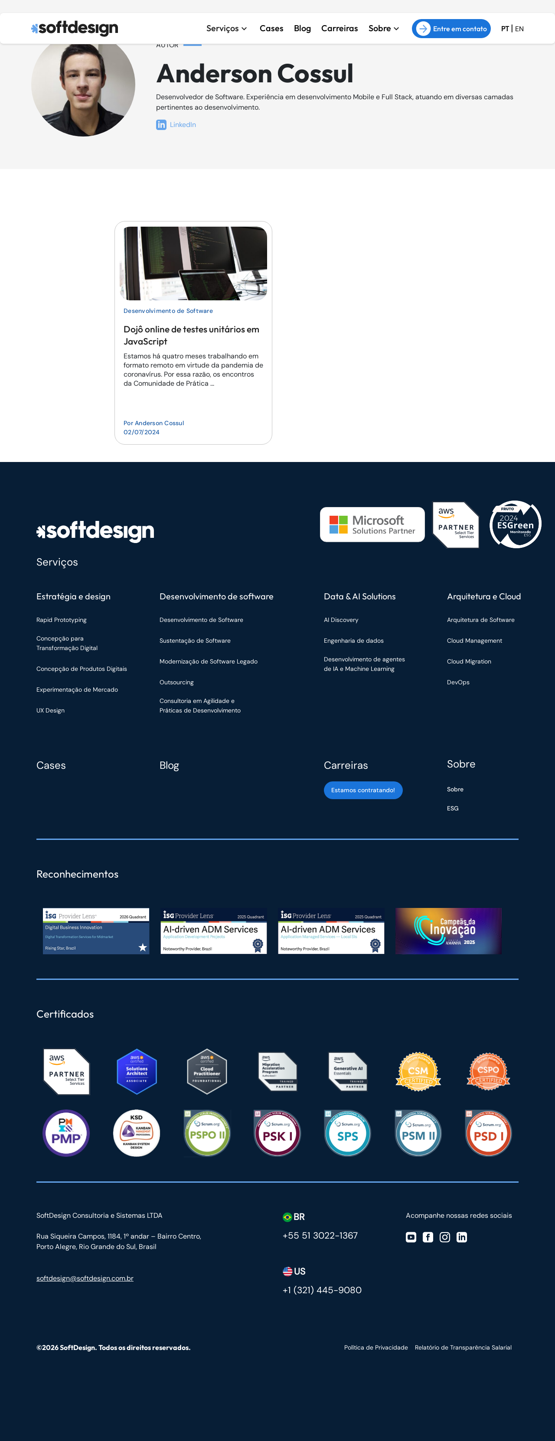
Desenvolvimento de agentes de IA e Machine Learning (364, 664)
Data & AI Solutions (360, 596)
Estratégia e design (73, 596)
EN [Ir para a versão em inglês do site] (519, 28)
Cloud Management (474, 640)
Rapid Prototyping (62, 620)
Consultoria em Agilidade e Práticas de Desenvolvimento (200, 705)
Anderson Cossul (159, 423)
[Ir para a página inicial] (74, 28)
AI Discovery (341, 620)
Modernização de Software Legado (209, 661)
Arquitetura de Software (481, 620)
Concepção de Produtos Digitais (81, 669)
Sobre (379, 28)
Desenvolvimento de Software (168, 311)
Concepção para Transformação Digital (67, 643)
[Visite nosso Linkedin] (462, 1236)
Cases (269, 28)
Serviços (220, 28)
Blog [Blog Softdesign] (169, 765)
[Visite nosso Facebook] (428, 1236)
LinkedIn (176, 125)
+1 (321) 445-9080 (322, 1290)
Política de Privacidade (376, 1347)
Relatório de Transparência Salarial (463, 1347)
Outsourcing (177, 682)
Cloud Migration (469, 661)
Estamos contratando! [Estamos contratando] (363, 790)
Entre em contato (451, 28)
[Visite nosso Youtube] (411, 1236)
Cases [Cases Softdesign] (51, 765)
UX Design (50, 710)
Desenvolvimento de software (217, 596)
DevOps (458, 682)
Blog (300, 28)
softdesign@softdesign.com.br (85, 1278)
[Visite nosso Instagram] (445, 1236)
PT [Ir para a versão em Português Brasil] (505, 28)
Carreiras (339, 28)
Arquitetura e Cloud (484, 596)
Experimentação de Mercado (77, 689)
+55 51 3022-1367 (320, 1236)
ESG (453, 808)
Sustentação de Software (195, 640)
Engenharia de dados (354, 640)
